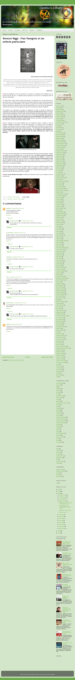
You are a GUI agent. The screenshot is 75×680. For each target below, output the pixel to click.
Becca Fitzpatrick (60, 132)
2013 (59, 530)
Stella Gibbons (59, 351)
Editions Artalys (59, 469)
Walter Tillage (59, 375)
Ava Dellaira (59, 127)
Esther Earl (58, 192)
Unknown (8, 208)
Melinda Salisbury (60, 290)
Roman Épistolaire (60, 433)
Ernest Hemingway (60, 188)
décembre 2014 (62, 495)
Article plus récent (8, 357)
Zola (57, 376)
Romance (58, 435)
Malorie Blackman (60, 280)
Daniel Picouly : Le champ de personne (66, 575)
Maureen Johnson (60, 288)
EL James (58, 172)
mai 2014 (61, 520)
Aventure (58, 385)
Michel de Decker (60, 297)
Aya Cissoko (59, 129)
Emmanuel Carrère (60, 177)
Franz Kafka (59, 199)
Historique (58, 411)
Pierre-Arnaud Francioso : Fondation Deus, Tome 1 (67, 564)
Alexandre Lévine (60, 111)
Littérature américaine (61, 420)
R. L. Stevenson (59, 317)
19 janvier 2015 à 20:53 (16, 324)
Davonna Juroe (59, 161)
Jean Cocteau (59, 245)
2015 (59, 491)
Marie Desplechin (60, 285)
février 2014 (62, 526)
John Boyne (59, 256)
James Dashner (59, 235)
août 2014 (61, 514)
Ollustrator (43, 674)
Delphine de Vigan (60, 163)
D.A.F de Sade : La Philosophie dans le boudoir (66, 632)
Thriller (57, 438)
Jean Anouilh (59, 244)
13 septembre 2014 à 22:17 (27, 246)
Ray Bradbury (59, 324)
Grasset (58, 473)
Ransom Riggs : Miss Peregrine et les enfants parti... (65, 507)
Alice (7, 277)
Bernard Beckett (60, 136)
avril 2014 (61, 522)
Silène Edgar (59, 342)
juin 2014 (61, 518)
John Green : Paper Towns (65, 510)
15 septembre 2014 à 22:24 (27, 266)
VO (57, 483)
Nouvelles (58, 424)
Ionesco (58, 226)
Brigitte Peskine (59, 140)
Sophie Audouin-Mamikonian (62, 348)
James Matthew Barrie (61, 240)
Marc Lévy (58, 281)
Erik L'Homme (59, 183)
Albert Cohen (59, 109)
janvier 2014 (62, 528)
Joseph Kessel (59, 262)
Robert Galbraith (60, 330)
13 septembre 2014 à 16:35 (19, 232)
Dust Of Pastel (9, 302)
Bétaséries (39, 30)
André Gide (58, 118)
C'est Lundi (58, 450)
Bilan (57, 448)
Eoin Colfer (58, 179)
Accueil (4, 30)
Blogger (53, 674)
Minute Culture (59, 457)
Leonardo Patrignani (60, 271)
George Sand (59, 206)
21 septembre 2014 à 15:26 (20, 302)
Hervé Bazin (59, 224)
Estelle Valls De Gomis (61, 190)
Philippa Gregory (60, 312)
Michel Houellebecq (60, 294)
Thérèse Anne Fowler (61, 360)
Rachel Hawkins (60, 319)
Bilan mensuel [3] (63, 512)
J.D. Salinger (59, 227)
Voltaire (58, 373)
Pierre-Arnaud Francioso (61, 315)
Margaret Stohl (59, 283)
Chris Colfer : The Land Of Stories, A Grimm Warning (66, 543)
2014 (59, 493)
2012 (59, 533)
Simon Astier (59, 344)
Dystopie (58, 401)
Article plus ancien (47, 357)
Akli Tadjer (58, 107)
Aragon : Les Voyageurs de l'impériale (65, 597)
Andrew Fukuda (59, 116)
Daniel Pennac (59, 156)
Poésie (57, 429)
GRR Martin (59, 202)
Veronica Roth (59, 369)
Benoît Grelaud (59, 134)
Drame (57, 399)
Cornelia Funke (59, 154)
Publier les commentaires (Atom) (16, 360)
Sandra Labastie (60, 337)
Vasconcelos (59, 367)
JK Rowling (58, 231)
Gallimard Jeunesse (60, 471)
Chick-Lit (58, 390)
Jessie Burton (59, 254)
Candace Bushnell (60, 141)
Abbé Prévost (59, 106)
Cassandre (8, 257)
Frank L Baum (59, 197)
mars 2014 (61, 524)
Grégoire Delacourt (60, 213)
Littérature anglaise (60, 422)
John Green (59, 258)
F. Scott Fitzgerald (60, 195)
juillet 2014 (61, 516)
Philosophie (59, 426)
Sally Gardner (59, 333)
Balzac (57, 131)
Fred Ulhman (59, 201)
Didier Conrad (59, 167)
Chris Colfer (59, 149)
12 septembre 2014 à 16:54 (27, 220)
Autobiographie (59, 383)
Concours (58, 454)
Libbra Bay (58, 274)
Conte (57, 394)
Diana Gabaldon (60, 165)
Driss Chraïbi (59, 168)
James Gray (59, 238)
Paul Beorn (58, 308)
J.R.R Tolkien (59, 229)
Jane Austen (59, 242)
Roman (58, 431)
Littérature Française (61, 417)
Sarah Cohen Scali (60, 339)
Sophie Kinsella (59, 349)
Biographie (58, 388)
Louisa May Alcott (60, 276)
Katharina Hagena (60, 267)
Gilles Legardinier (60, 208)
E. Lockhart (58, 170)
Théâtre (58, 440)
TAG (57, 459)
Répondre (8, 215)
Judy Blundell (59, 263)
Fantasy (58, 410)
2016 (59, 489)
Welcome (10, 30)
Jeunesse (15, 199)
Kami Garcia (59, 265)
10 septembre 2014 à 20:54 (17, 208)
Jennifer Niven (59, 253)
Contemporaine (59, 395)
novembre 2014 (62, 497)
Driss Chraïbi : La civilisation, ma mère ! (67, 553)
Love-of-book (9, 232)
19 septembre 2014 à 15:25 (27, 291)
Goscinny (58, 210)
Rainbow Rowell (60, 321)
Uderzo (58, 364)
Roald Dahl (58, 328)
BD (57, 386)
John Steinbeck (59, 260)
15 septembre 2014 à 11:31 (18, 257)
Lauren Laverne (59, 269)
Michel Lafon (59, 476)
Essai (57, 406)
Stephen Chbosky (60, 353)
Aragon (58, 125)
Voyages (58, 463)
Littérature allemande (61, 419)
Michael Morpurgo (60, 292)
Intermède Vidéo (60, 455)
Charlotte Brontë (60, 147)
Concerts (58, 452)
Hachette (58, 474)
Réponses (10, 218)
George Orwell (59, 204)
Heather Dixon (59, 220)
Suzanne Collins (60, 357)
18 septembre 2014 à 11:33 (15, 277)
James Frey (59, 236)
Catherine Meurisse (60, 145)
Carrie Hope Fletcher (61, 143)
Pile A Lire (24, 30)
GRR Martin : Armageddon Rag (66, 585)
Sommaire (17, 30)
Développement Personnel (62, 403)
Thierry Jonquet (59, 358)
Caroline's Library (14, 220)
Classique (58, 392)
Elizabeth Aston (59, 174)
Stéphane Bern (59, 355)
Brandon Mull (59, 138)
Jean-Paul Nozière (60, 249)
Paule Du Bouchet (60, 310)
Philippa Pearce (59, 314)
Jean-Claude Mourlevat (61, 247)
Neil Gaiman (59, 303)
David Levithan (59, 159)
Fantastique (9, 199)
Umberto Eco (59, 366)
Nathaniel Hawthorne (61, 301)
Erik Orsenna (59, 184)
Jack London (59, 233)
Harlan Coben (59, 217)
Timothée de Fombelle (61, 362)
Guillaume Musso (60, 215)
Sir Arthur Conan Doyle (61, 346)
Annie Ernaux (59, 123)
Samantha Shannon (60, 335)
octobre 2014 (62, 498)
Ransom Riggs (21, 199)
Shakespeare (59, 341)
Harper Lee (58, 219)
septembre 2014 (63, 501)
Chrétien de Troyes (60, 152)
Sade (57, 332)
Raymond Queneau (60, 326)
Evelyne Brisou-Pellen (61, 193)
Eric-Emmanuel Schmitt (61, 181)
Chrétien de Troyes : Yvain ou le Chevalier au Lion (65, 503)
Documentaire (59, 397)
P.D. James (58, 306)
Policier (58, 428)
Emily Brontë (59, 175)
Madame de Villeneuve (61, 278)
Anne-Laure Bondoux (61, 122)
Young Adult (59, 442)
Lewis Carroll (59, 272)
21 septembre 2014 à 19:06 (27, 314)
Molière (58, 299)
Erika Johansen (59, 186)
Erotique (58, 404)
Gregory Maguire (60, 211)
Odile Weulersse (60, 305)
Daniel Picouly (59, 158)
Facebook (32, 30)
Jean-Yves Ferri (59, 251)
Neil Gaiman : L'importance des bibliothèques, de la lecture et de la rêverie (66, 610)
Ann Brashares (59, 120)
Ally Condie (58, 113)
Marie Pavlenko (59, 287)
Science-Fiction (59, 437)
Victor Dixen (59, 371)
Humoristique (59, 413)
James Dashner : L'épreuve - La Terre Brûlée (66, 621)
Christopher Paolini (60, 150)
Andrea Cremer (59, 114)
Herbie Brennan (59, 222)
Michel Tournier (59, 296)
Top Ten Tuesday (60, 461)
